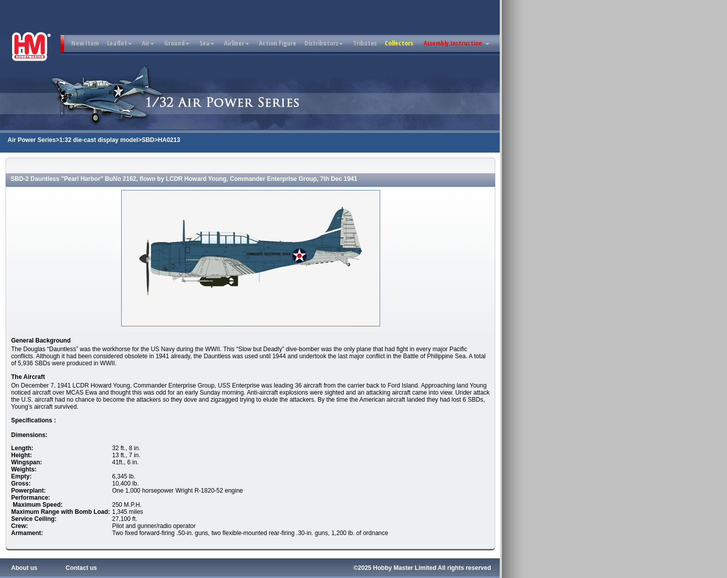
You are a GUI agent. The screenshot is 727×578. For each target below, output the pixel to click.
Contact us (81, 567)
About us (24, 567)
